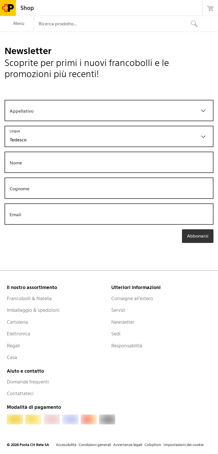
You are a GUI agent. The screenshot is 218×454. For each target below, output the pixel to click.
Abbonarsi (197, 236)
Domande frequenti (28, 382)
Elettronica (18, 334)
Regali (13, 345)
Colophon (152, 445)
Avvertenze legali (127, 445)
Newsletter (122, 322)
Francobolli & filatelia (29, 298)
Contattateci (20, 393)
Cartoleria (17, 322)
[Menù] (17, 24)
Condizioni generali (95, 445)
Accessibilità (66, 445)
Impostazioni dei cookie (184, 445)
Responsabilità (126, 345)
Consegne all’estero (132, 298)
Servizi (118, 310)
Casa (12, 357)
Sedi (115, 334)
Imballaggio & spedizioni (33, 310)
